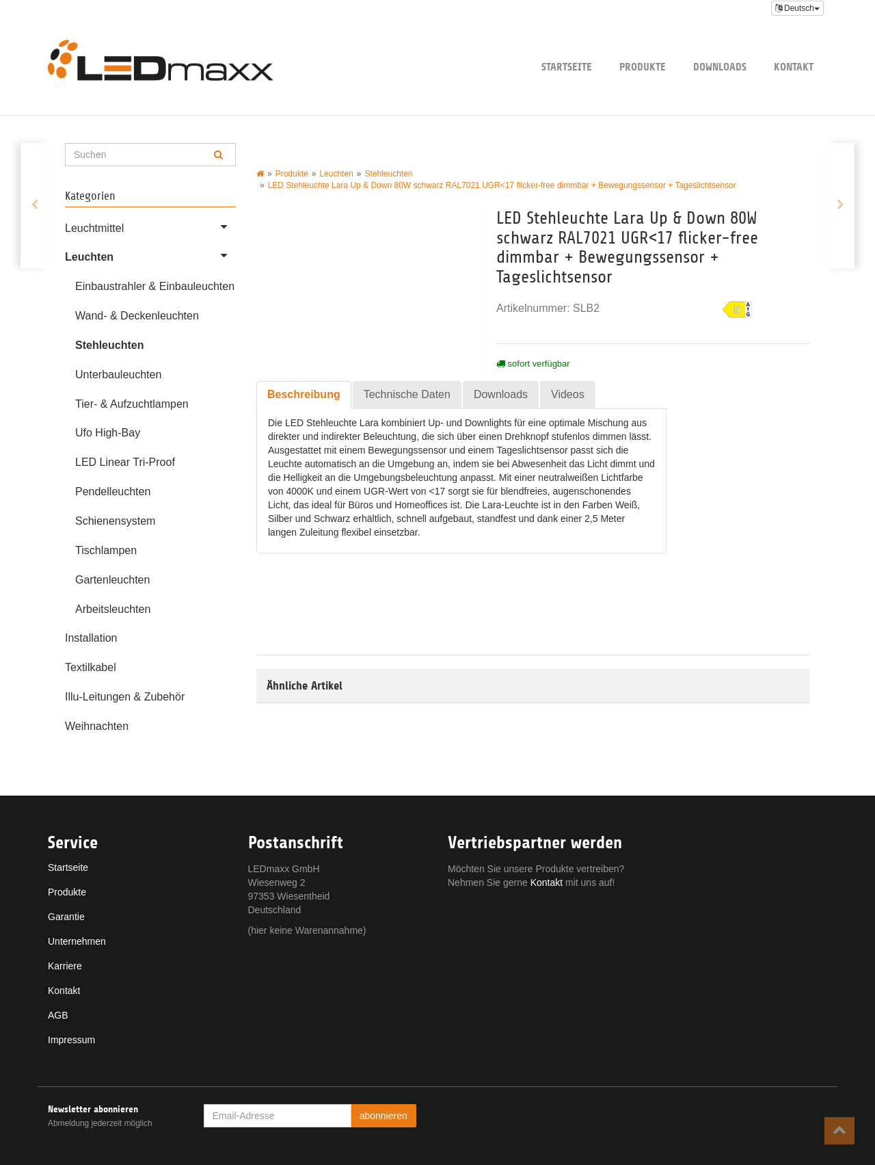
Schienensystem (115, 521)
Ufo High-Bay (107, 432)
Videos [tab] (567, 394)
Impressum (71, 1039)
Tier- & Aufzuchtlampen (132, 404)
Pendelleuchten (112, 491)
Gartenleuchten (112, 580)
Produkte (642, 66)
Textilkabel (90, 667)
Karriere (65, 965)
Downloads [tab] (501, 394)
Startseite (566, 66)
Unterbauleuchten (118, 374)
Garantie (66, 916)
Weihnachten (97, 726)
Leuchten (150, 255)
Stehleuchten (109, 345)
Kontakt (793, 66)
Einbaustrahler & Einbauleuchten (154, 286)
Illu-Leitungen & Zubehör (125, 697)
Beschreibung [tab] (303, 394)
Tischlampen (106, 550)
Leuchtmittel (150, 226)
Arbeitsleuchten (112, 609)
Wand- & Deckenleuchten (137, 316)
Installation (91, 638)
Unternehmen (77, 941)
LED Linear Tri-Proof (125, 462)
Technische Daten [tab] (407, 394)
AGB (58, 1015)
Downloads (719, 66)
